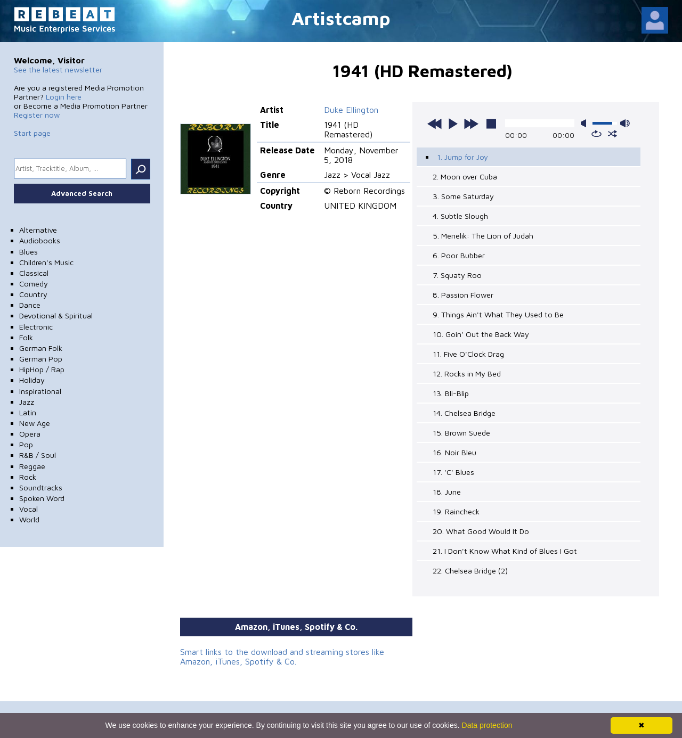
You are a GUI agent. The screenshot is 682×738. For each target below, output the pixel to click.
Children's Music (46, 262)
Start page (32, 132)
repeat (596, 133)
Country (33, 294)
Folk (26, 337)
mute (585, 123)
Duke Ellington (351, 109)
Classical (33, 272)
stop (491, 123)
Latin (27, 412)
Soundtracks (40, 487)
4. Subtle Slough (460, 215)
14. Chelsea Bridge (464, 412)
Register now (37, 114)
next (471, 123)
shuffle (612, 133)
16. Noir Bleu (454, 452)
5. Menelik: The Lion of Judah (483, 235)
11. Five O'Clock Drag (468, 353)
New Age (34, 423)
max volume (625, 123)
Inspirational (40, 391)
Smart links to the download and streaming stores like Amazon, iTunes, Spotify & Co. (282, 656)
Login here (64, 96)
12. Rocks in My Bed (467, 373)
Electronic (36, 326)
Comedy (33, 283)
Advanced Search (81, 193)
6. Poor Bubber (459, 255)
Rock (27, 476)
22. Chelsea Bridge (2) (470, 570)
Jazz (26, 401)
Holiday (32, 379)
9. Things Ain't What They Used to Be (498, 314)
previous (434, 123)
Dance (29, 304)
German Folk (40, 347)
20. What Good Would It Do (481, 531)
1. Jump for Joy (462, 156)
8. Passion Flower (463, 294)
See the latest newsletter (58, 69)
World (29, 519)
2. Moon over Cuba (465, 176)
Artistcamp (341, 18)
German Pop (40, 358)
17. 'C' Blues (453, 472)
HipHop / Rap (41, 369)
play (453, 123)
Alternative (38, 229)
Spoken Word (41, 498)
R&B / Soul (37, 455)
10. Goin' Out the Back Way (481, 334)
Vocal (28, 508)
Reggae (32, 466)
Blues (28, 251)
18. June (447, 491)
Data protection (487, 725)
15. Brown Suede (461, 432)
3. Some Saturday (463, 196)
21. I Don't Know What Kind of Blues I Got (505, 550)
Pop (26, 444)
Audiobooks (39, 240)
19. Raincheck (456, 511)
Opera (29, 433)
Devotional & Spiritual (56, 315)
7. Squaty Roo (457, 275)
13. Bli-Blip (451, 393)
